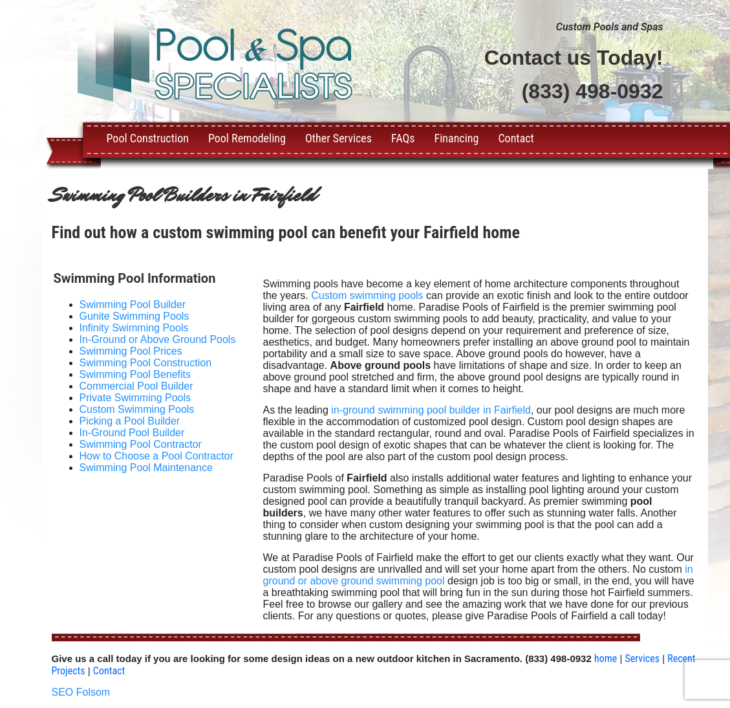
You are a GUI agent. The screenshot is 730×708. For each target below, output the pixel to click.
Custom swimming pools (367, 295)
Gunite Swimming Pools (134, 316)
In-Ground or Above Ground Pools (158, 339)
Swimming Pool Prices (131, 351)
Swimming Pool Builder (133, 304)
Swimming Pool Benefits (135, 374)
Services (642, 658)
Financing (457, 138)
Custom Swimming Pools (137, 409)
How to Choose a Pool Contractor (156, 455)
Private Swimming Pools (135, 397)
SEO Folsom (81, 692)
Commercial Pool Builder (136, 386)
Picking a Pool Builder (130, 420)
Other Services (338, 138)
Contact (516, 138)
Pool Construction (148, 138)
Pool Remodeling (247, 138)
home (605, 658)
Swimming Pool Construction (146, 362)
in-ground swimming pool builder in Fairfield (431, 409)
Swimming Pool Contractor (141, 444)
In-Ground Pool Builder (132, 432)
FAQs (402, 138)
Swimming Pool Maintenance (146, 467)
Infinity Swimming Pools (134, 327)
